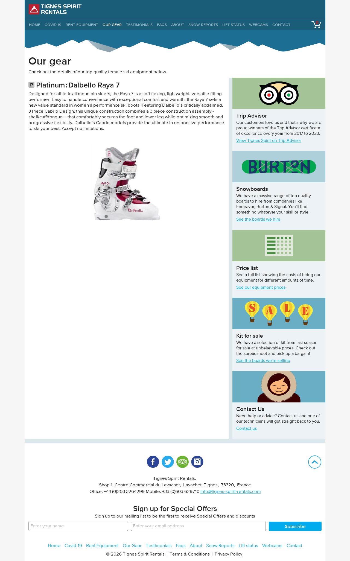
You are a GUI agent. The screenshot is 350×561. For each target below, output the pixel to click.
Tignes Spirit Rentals (55, 9)
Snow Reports (203, 25)
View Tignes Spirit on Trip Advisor (268, 141)
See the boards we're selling (263, 361)
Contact (281, 25)
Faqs (162, 25)
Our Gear (112, 25)
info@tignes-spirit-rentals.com (230, 491)
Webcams (258, 25)
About (177, 25)
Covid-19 (53, 25)
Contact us (246, 428)
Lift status (233, 25)
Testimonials (139, 25)
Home (54, 546)
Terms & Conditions (190, 554)
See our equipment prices (260, 287)
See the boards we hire (258, 219)
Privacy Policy (228, 554)
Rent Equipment (82, 25)
